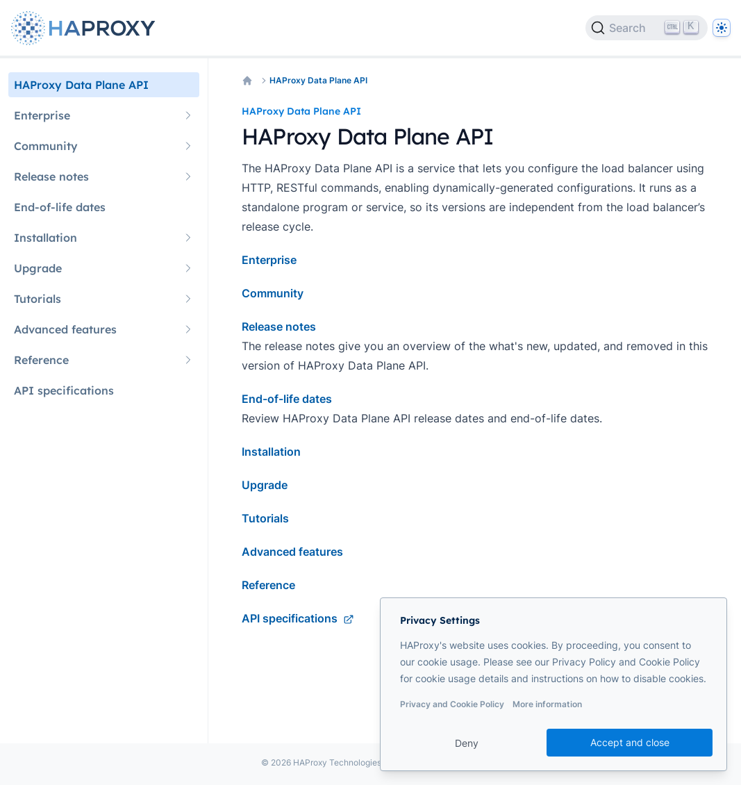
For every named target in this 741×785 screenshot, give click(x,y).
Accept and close (629, 742)
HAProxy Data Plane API (318, 80)
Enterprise (269, 260)
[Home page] (86, 28)
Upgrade (265, 485)
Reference (268, 585)
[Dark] (721, 27)
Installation (271, 451)
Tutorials (265, 518)
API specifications (298, 618)
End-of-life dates (287, 399)
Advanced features (292, 552)
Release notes (279, 326)
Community (272, 293)
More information (547, 704)
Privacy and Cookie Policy (452, 704)
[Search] (646, 27)
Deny (466, 743)
